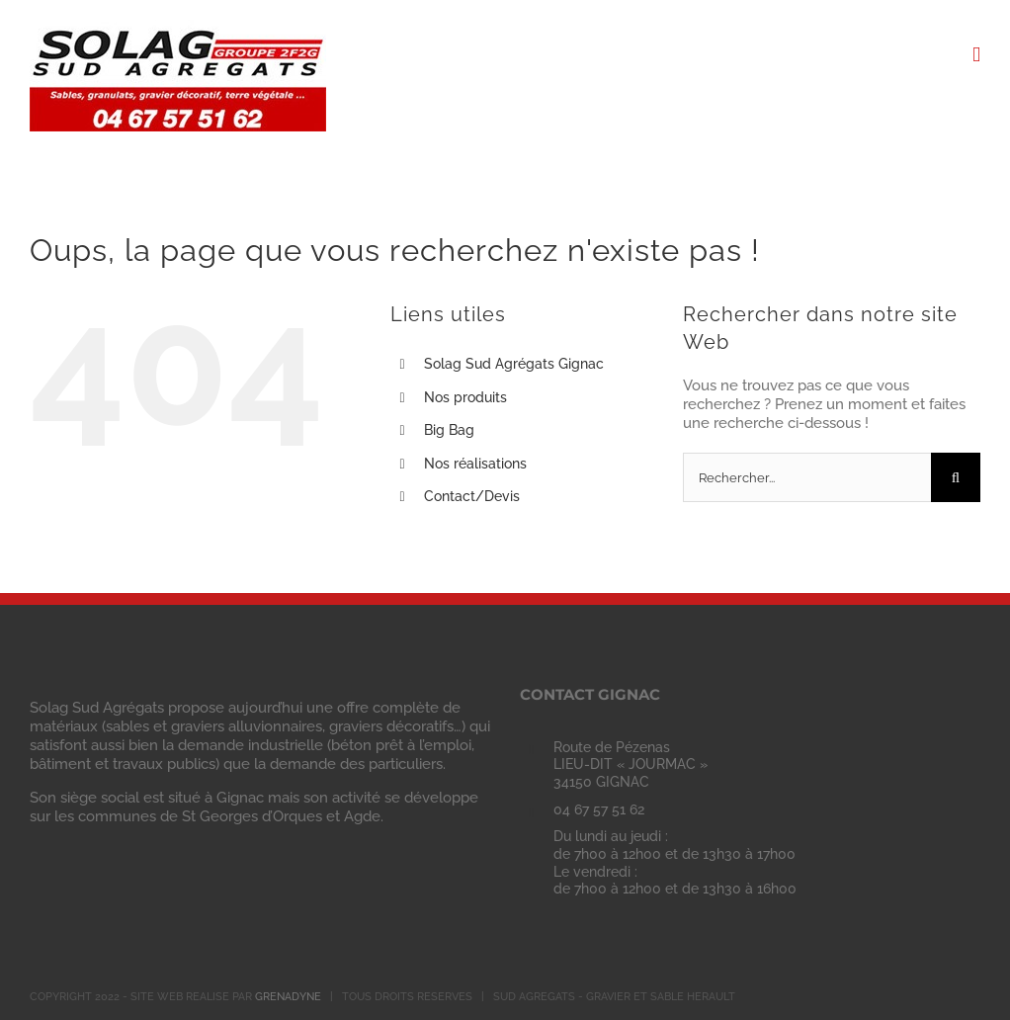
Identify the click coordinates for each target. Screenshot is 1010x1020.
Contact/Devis (472, 496)
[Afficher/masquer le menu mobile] (976, 54)
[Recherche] (955, 477)
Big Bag (449, 430)
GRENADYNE (288, 996)
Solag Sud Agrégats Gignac (514, 364)
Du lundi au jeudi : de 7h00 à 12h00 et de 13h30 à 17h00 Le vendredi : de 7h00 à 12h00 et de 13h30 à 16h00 (675, 862)
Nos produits (465, 397)
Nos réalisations (475, 463)
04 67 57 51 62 (598, 809)
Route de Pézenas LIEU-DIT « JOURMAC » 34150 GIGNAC (630, 765)
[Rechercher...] (807, 477)
